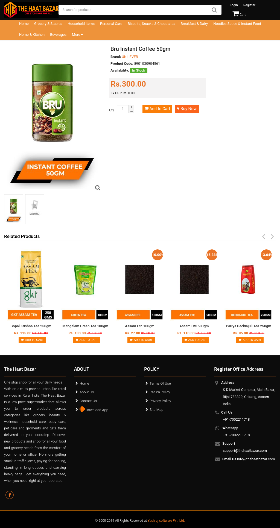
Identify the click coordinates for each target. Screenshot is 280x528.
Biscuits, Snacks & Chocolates (151, 24)
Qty (111, 110)
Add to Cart (157, 108)
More (77, 35)
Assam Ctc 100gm (139, 326)
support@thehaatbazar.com (245, 447)
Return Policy (160, 392)
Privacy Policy (160, 401)
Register (249, 5)
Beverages (58, 35)
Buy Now (187, 108)
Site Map (156, 410)
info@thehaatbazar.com (249, 459)
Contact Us (88, 401)
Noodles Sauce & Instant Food (237, 24)
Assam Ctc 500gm (194, 326)
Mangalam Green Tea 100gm (85, 326)
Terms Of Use (160, 383)
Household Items (81, 24)
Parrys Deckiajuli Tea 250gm (248, 326)
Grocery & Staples (48, 24)
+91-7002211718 (236, 415)
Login (234, 5)
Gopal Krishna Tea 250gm (30, 326)
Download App (94, 408)
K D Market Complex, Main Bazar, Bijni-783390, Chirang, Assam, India (249, 393)
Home (24, 24)
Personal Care (111, 24)
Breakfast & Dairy (194, 24)
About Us (87, 392)
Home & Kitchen (32, 35)
